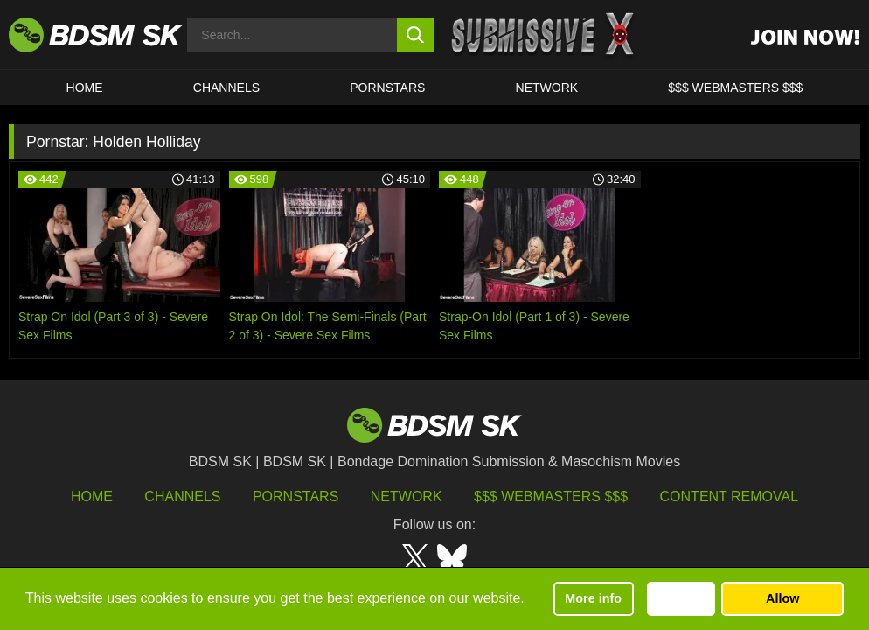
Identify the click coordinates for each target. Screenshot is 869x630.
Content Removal (729, 496)
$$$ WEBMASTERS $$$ (735, 87)
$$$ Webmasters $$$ (551, 496)
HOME (84, 87)
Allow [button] (782, 599)
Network (547, 87)
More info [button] (593, 599)
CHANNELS (226, 87)
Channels (182, 496)
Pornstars (295, 496)
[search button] (415, 35)
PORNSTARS (387, 87)
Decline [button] (680, 599)
